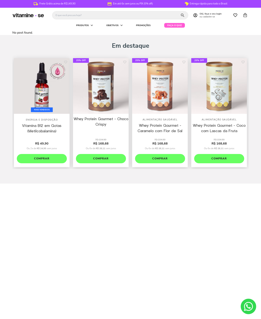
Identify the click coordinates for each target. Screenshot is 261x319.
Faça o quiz (174, 25)
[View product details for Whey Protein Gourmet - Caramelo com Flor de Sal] (160, 112)
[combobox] (120, 15)
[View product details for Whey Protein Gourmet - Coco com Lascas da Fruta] (219, 112)
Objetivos (112, 25)
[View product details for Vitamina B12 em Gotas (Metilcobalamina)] (42, 112)
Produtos (82, 25)
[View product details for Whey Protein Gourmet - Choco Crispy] (101, 112)
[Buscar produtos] (182, 15)
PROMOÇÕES (143, 25)
